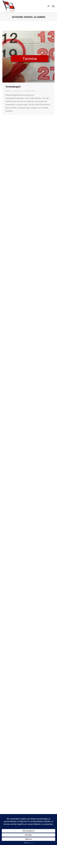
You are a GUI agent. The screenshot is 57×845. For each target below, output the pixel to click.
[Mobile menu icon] (53, 6)
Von (17, 91)
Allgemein (8, 91)
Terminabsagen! (13, 86)
